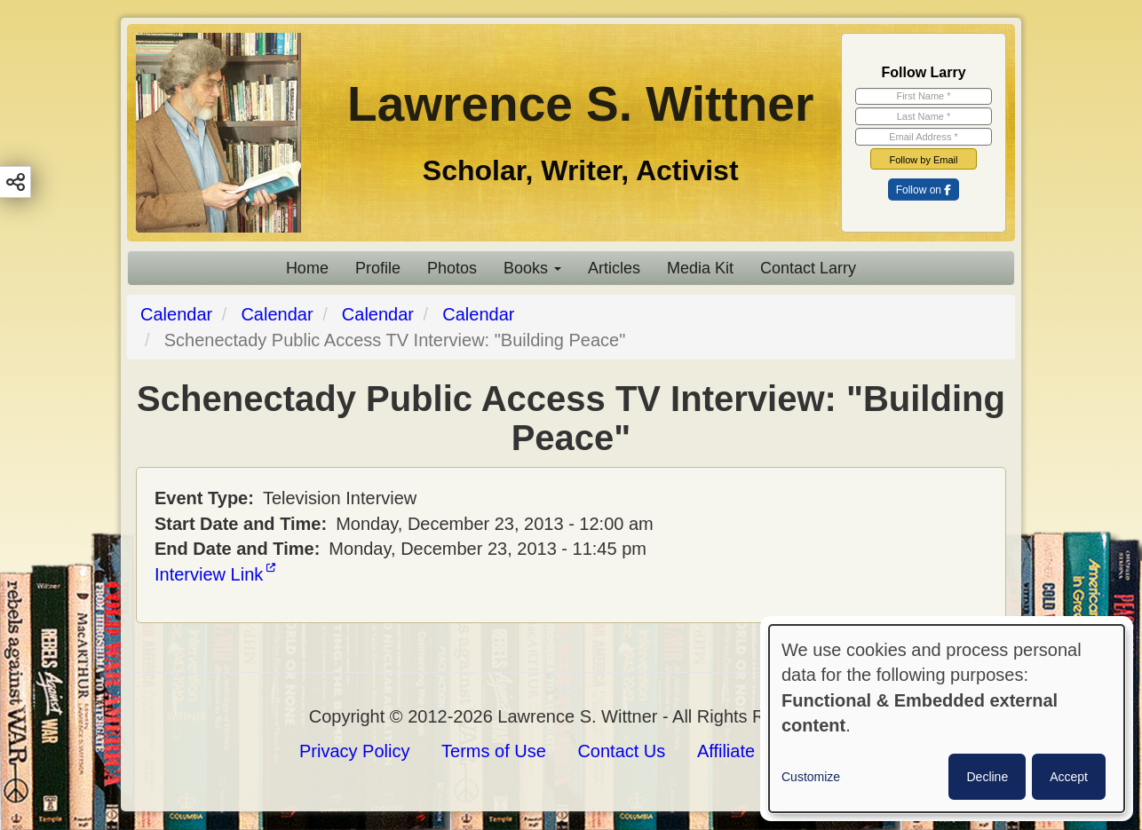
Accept (1069, 777)
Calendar (176, 314)
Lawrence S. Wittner (580, 103)
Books (532, 268)
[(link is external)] (924, 189)
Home (307, 268)
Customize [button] (810, 777)
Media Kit (700, 268)
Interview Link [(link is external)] (215, 574)
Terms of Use (493, 751)
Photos (452, 268)
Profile (377, 268)
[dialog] (946, 718)
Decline (987, 777)
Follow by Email (923, 159)
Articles (614, 268)
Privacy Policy (354, 751)
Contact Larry (808, 268)
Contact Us (621, 751)
